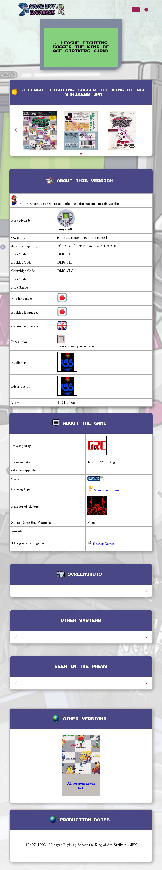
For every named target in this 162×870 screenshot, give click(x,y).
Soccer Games (101, 543)
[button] (146, 130)
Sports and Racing (107, 490)
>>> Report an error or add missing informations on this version (69, 203)
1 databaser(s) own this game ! (84, 237)
